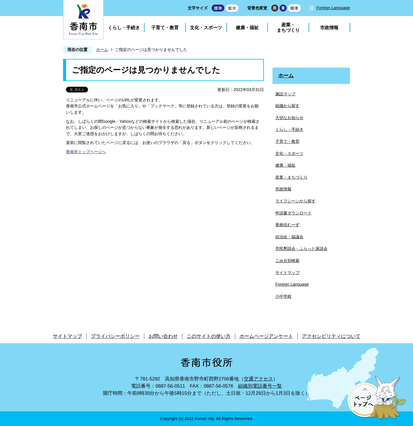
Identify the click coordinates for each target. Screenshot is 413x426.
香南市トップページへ (86, 151)
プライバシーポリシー (115, 336)
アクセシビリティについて (331, 336)
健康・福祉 (247, 27)
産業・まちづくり (288, 27)
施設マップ (285, 94)
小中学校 (283, 296)
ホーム (102, 49)
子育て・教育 (165, 27)
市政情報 (329, 27)
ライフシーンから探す (295, 201)
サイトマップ (287, 272)
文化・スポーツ (206, 27)
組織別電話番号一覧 (260, 386)
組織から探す (287, 105)
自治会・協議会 (289, 236)
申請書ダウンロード (293, 213)
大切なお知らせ (289, 117)
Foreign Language (333, 7)
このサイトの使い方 (209, 336)
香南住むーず (287, 224)
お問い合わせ (163, 336)
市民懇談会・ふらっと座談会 (301, 248)
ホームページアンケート (266, 336)
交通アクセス (258, 379)
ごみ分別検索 (287, 260)
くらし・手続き (124, 27)
